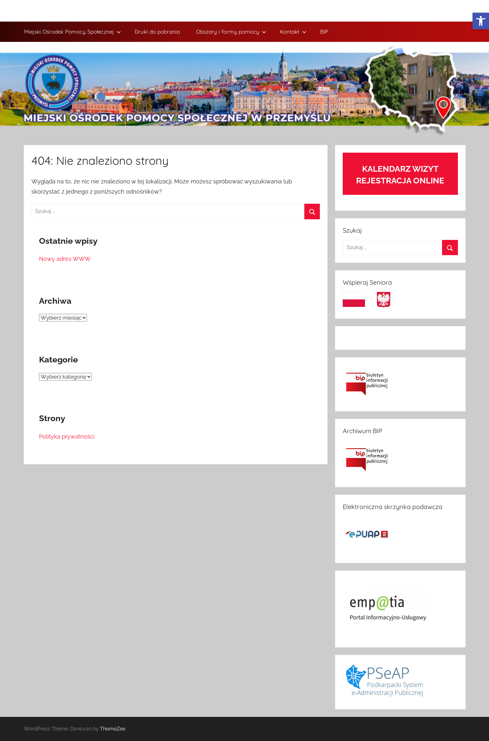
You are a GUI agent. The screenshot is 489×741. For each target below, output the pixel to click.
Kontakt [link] (293, 31)
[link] (480, 21)
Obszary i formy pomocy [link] (231, 31)
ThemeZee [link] (112, 729)
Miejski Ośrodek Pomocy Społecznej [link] (72, 31)
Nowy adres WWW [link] (65, 258)
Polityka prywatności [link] (67, 436)
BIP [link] (324, 31)
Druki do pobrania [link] (157, 31)
